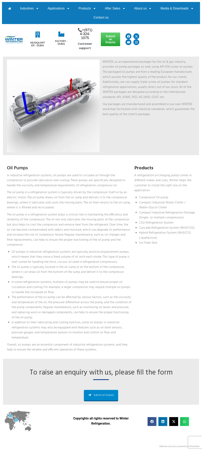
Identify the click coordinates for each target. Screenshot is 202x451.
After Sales (115, 8)
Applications (59, 8)
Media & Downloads (177, 8)
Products (87, 8)
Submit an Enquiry (101, 395)
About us (143, 8)
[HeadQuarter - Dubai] (38, 34)
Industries (29, 8)
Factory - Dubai (61, 42)
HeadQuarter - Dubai (37, 44)
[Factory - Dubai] (61, 34)
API (119, 97)
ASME (126, 97)
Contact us (101, 17)
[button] (152, 421)
